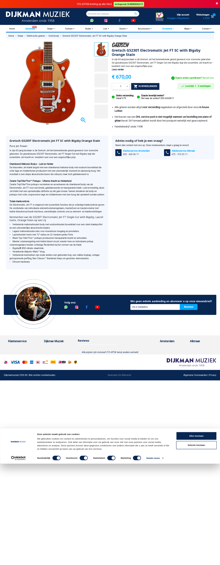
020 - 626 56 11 (131, 154)
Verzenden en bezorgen (20, 361)
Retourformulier (16, 397)
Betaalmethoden (16, 352)
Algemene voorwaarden (19, 366)
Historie (48, 352)
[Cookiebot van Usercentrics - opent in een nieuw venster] (18, 559)
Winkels (48, 366)
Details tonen (153, 559)
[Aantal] (120, 86)
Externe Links (15, 420)
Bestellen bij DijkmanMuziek (22, 347)
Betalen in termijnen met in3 (21, 406)
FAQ (10, 370)
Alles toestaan (196, 537)
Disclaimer (13, 379)
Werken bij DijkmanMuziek (57, 356)
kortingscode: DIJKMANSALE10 (129, 4)
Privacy (11, 384)
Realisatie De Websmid (119, 450)
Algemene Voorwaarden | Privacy (199, 450)
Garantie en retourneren (19, 356)
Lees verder (118, 69)
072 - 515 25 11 (180, 154)
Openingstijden (170, 361)
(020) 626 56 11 (170, 356)
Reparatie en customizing (20, 375)
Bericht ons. (192, 78)
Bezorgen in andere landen (21, 411)
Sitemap (48, 361)
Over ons (48, 347)
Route (165, 366)
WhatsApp (13, 393)
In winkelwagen (145, 86)
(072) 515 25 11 (201, 356)
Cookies (12, 402)
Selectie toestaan (196, 546)
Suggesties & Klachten (19, 388)
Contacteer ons (15, 415)
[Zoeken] (112, 14)
